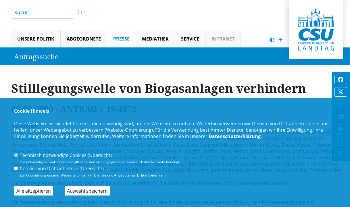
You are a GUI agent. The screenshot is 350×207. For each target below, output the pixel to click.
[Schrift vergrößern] (280, 40)
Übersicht (99, 155)
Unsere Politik (35, 39)
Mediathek (155, 39)
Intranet (222, 39)
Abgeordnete (84, 39)
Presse (121, 39)
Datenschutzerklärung (235, 136)
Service (190, 39)
